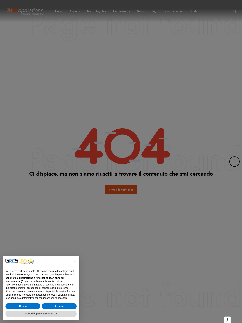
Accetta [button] (59, 306)
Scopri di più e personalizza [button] (41, 313)
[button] (75, 261)
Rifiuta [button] (23, 306)
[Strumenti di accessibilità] (227, 319)
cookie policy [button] (55, 281)
